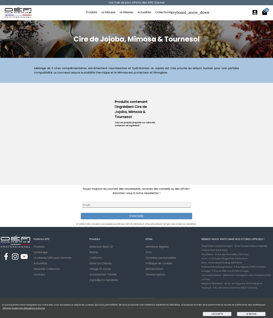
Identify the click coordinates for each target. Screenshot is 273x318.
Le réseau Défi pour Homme (53, 258)
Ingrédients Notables (103, 280)
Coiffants (95, 258)
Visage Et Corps (100, 269)
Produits (91, 12)
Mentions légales (157, 247)
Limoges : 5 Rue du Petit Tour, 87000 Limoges (225, 271)
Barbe (93, 252)
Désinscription (155, 274)
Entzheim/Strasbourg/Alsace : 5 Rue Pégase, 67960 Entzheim (233, 266)
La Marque (108, 12)
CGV (149, 252)
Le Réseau (126, 12)
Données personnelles (161, 258)
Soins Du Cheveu (100, 263)
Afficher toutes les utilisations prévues (23, 308)
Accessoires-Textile (103, 274)
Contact (39, 274)
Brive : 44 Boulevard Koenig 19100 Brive (221, 262)
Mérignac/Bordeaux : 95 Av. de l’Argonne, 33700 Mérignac (232, 283)
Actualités (144, 12)
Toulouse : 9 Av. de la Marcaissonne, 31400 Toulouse (229, 287)
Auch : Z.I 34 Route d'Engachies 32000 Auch (224, 258)
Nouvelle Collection (47, 269)
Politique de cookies (159, 263)
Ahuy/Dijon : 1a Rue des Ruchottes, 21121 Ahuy (225, 254)
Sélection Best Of (101, 247)
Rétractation (154, 269)
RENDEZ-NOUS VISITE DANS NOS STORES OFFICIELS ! (232, 239)
